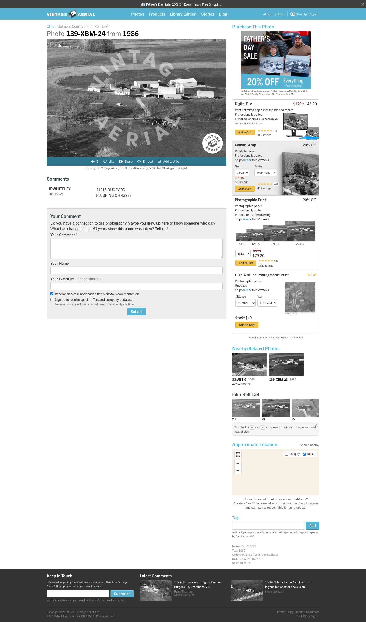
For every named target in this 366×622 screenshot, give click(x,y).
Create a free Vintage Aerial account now (261, 503)
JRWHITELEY (60, 188)
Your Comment (62, 234)
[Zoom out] (238, 470)
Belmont (70, 26)
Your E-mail (75, 278)
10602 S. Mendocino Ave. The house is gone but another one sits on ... (288, 584)
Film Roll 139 (245, 394)
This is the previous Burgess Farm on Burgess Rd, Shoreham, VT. (198, 584)
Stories (207, 14)
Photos (137, 14)
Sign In (314, 14)
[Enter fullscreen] (238, 454)
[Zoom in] (238, 463)
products (299, 507)
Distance (240, 296)
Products (157, 14)
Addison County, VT (184, 594)
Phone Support (105, 616)
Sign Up (301, 14)
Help (281, 14)
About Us (269, 14)
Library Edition (183, 14)
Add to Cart (244, 132)
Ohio (50, 26)
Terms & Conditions (307, 612)
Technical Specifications (249, 123)
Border (258, 166)
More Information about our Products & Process (276, 337)
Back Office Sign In (307, 616)
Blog (223, 14)
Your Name (59, 263)
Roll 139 (97, 26)
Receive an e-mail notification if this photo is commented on (94, 294)
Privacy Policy (285, 612)
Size (237, 166)
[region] (275, 472)
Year (260, 296)
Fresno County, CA (274, 591)
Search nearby (309, 445)
